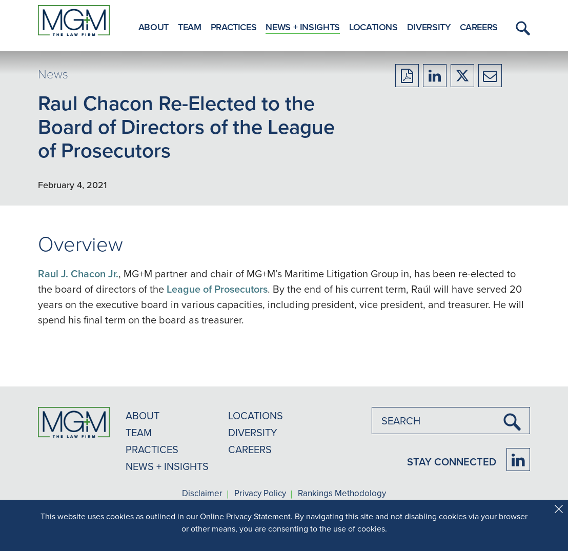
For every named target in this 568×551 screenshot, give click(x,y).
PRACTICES (152, 449)
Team (189, 27)
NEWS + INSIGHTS (167, 466)
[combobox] (451, 420)
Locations (373, 27)
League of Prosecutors (217, 288)
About (153, 27)
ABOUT (142, 415)
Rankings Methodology (342, 493)
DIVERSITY (252, 432)
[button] (521, 28)
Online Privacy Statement (245, 516)
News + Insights (303, 27)
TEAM (139, 432)
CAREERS (250, 449)
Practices (234, 27)
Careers (479, 27)
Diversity (429, 27)
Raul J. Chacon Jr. (78, 273)
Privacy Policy (260, 493)
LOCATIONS (255, 415)
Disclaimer (202, 493)
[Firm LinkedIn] (518, 459)
